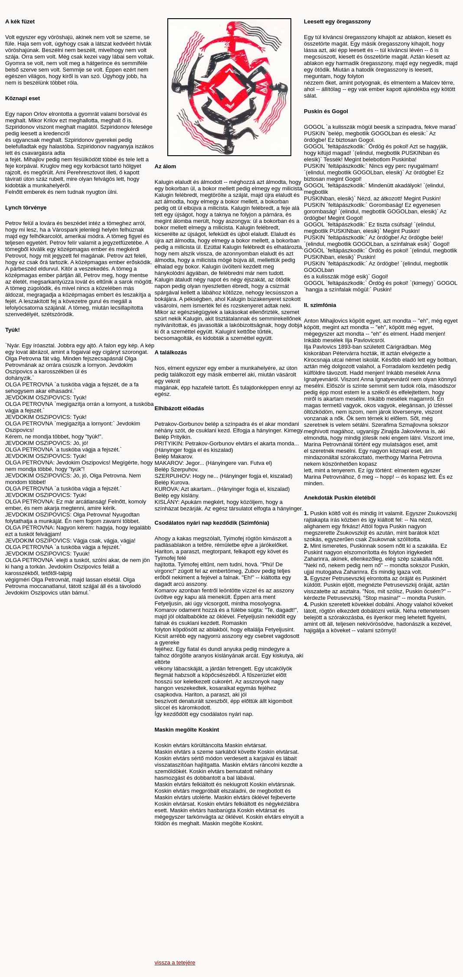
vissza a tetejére (175, 962)
